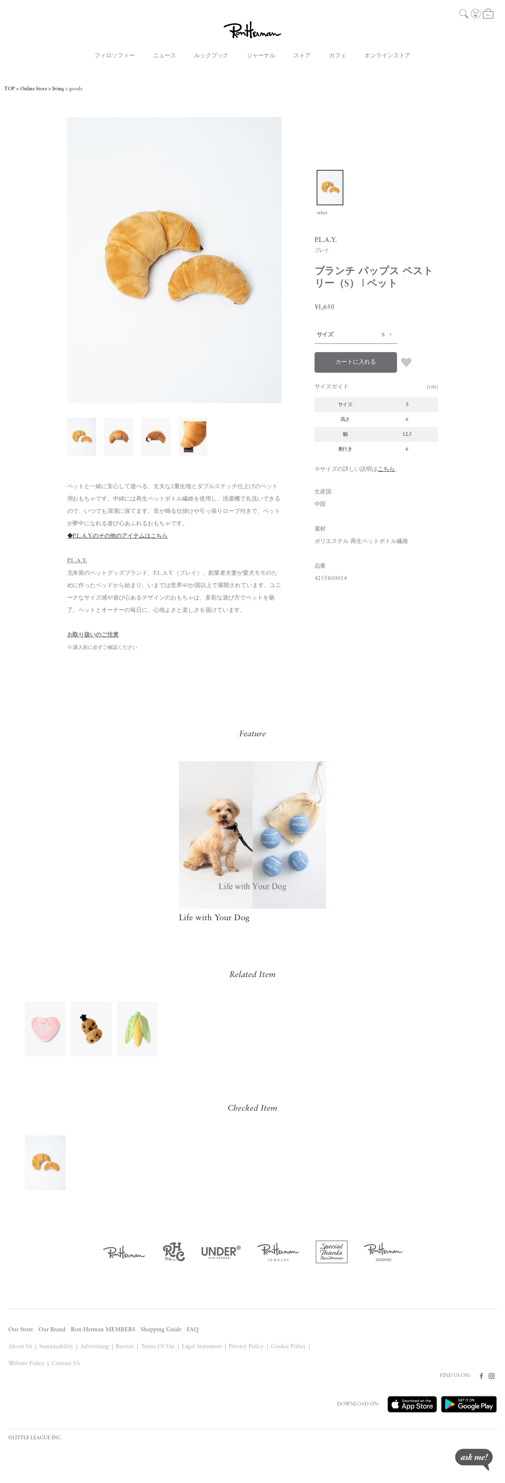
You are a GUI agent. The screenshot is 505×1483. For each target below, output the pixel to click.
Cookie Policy (288, 1347)
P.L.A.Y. (77, 561)
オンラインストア (387, 56)
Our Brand (52, 1330)
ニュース (164, 56)
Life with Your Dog (214, 918)
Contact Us (66, 1364)
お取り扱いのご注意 (93, 635)
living (58, 89)
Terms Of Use (158, 1347)
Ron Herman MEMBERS (103, 1330)
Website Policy (26, 1364)
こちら (386, 469)
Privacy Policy (246, 1347)
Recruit (125, 1347)
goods (75, 89)
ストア (302, 56)
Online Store (33, 89)
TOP (9, 89)
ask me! (474, 1460)
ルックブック (211, 56)
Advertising (94, 1347)
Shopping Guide (161, 1330)
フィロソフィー (114, 56)
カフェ (337, 56)
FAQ (193, 1330)
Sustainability (56, 1347)
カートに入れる (356, 362)
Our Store (20, 1330)
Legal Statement (202, 1347)
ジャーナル (261, 56)
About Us (20, 1347)
